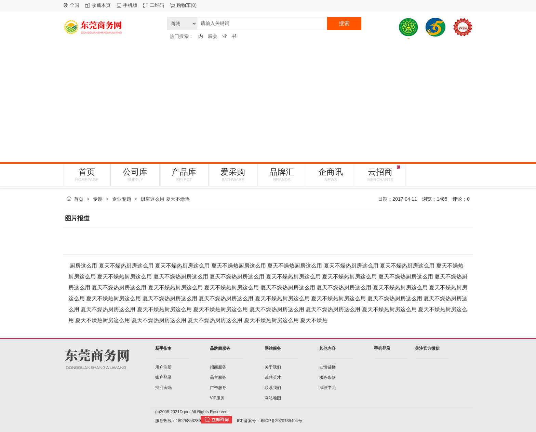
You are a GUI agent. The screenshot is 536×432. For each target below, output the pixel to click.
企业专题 (121, 199)
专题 (98, 199)
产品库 (184, 174)
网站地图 (273, 397)
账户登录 (163, 377)
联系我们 (273, 387)
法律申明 (327, 387)
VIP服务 (217, 397)
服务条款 (327, 377)
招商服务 (218, 367)
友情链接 (327, 367)
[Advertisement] (268, 100)
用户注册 (163, 367)
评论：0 (461, 199)
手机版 (130, 5)
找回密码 (163, 387)
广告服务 (218, 387)
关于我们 (273, 367)
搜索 (344, 23)
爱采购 (232, 174)
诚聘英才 (273, 377)
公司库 (135, 174)
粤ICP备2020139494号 (281, 420)
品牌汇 (281, 174)
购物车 (183, 5)
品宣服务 (218, 377)
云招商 (380, 174)
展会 (212, 36)
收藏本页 (101, 5)
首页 (86, 174)
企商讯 (330, 174)
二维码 (157, 5)
